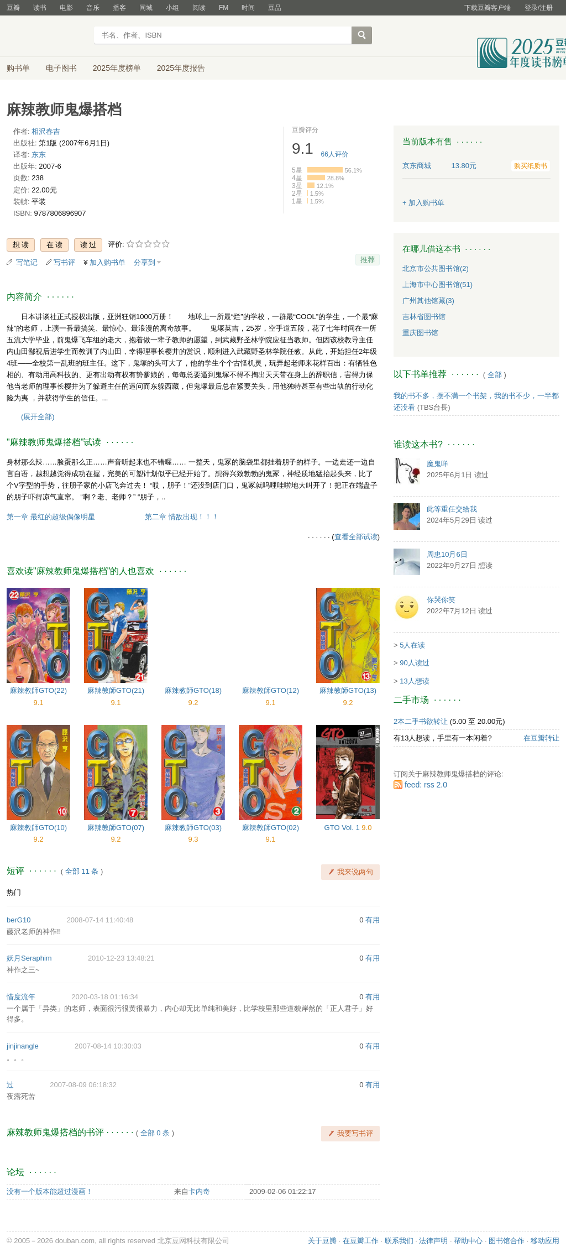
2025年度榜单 (117, 68)
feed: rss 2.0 (426, 784)
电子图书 (61, 68)
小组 (172, 8)
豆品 (274, 8)
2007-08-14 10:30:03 (108, 1046)
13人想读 (414, 681)
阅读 (199, 8)
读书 (39, 8)
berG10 (18, 920)
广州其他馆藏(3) (428, 300)
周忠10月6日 (447, 554)
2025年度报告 (181, 68)
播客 (119, 8)
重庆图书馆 (420, 332)
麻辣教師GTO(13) (347, 690)
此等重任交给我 (452, 509)
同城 (146, 8)
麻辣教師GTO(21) (115, 690)
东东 (39, 154)
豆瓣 (13, 8)
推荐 (367, 259)
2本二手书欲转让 (421, 721)
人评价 (334, 154)
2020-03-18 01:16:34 (104, 997)
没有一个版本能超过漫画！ (50, 1191)
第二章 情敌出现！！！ (182, 517)
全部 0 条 (155, 1133)
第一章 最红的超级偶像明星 (51, 517)
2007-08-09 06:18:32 (83, 1085)
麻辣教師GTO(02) (270, 827)
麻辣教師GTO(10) (38, 827)
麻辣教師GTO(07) (115, 827)
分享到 (144, 262)
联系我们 (399, 1241)
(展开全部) (38, 417)
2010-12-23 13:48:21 (121, 958)
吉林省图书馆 (424, 316)
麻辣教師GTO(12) (270, 690)
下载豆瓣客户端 (487, 8)
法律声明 (433, 1241)
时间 (248, 8)
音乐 (92, 8)
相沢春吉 (46, 131)
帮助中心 (468, 1241)
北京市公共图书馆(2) (435, 268)
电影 (66, 8)
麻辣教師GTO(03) (193, 827)
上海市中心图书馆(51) (437, 284)
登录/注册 (539, 8)
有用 (372, 920)
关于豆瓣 (322, 1241)
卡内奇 (199, 1191)
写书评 (64, 262)
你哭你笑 (441, 600)
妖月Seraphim (29, 958)
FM (223, 8)
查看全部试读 (356, 537)
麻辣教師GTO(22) (38, 690)
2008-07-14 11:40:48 (100, 920)
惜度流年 (21, 997)
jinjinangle (23, 1046)
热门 (14, 892)
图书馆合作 (507, 1241)
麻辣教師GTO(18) (193, 690)
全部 (495, 375)
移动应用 (545, 1241)
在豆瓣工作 (361, 1241)
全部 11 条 (82, 871)
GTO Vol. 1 (343, 827)
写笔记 (27, 262)
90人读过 (414, 663)
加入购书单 (107, 262)
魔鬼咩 (437, 464)
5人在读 (412, 645)
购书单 (18, 68)
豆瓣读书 (47, 36)
